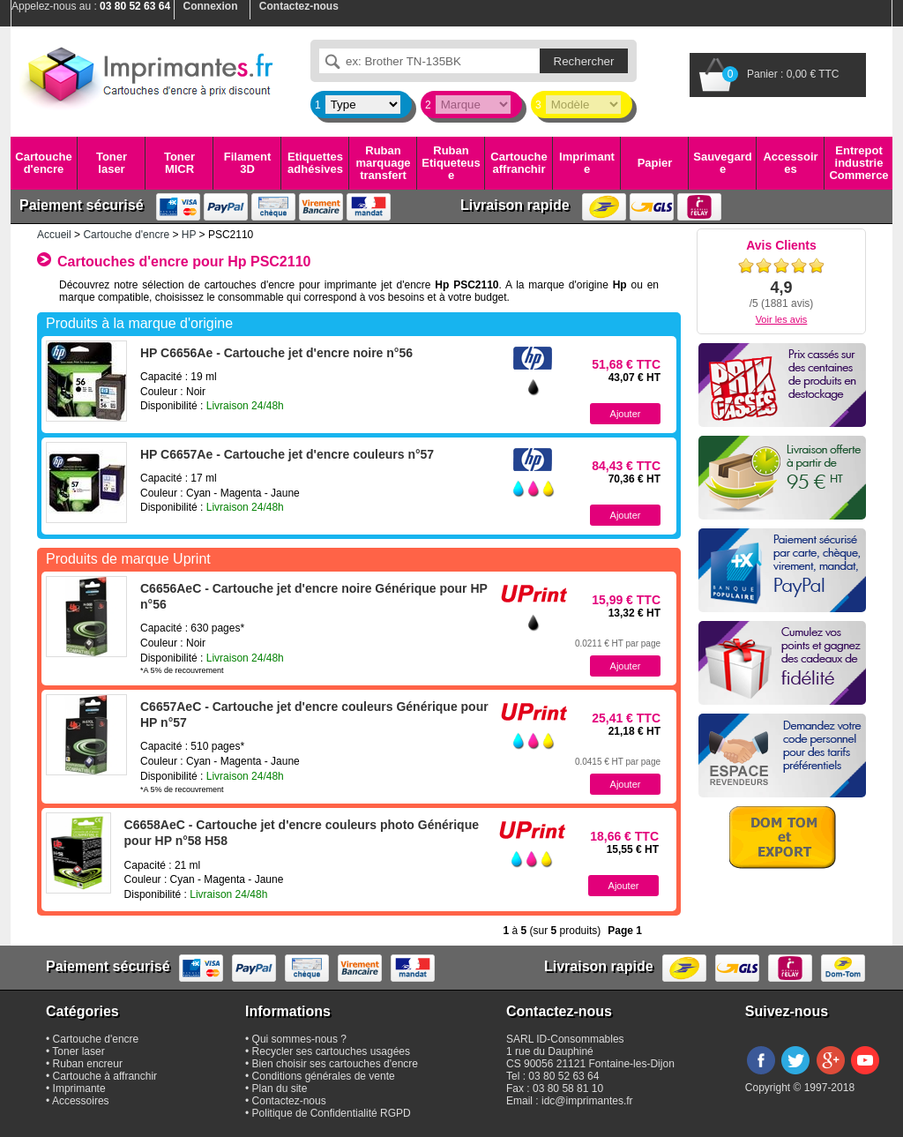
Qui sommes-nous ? (299, 1039)
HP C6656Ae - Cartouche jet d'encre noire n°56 (276, 353)
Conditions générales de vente (323, 1076)
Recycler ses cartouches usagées (331, 1051)
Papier (655, 162)
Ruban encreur (88, 1064)
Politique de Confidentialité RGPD (331, 1113)
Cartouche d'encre (43, 163)
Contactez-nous (289, 1101)
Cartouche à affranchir (105, 1076)
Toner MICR (179, 163)
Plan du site (280, 1088)
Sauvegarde (722, 163)
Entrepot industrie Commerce (858, 163)
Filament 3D (247, 163)
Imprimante (587, 163)
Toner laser (111, 163)
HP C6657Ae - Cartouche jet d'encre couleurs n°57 (287, 454)
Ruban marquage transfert (382, 163)
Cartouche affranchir (518, 163)
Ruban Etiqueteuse (451, 163)
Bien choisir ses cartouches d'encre (335, 1064)
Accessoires (790, 163)
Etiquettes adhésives (315, 163)
